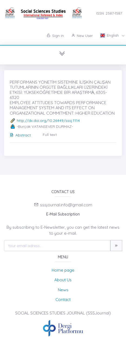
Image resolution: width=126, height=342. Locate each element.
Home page (63, 270)
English (110, 35)
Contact (63, 299)
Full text (50, 134)
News (63, 289)
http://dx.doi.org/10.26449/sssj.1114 (48, 120)
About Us (63, 279)
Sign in (55, 35)
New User (82, 35)
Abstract (20, 135)
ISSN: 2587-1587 (109, 13)
